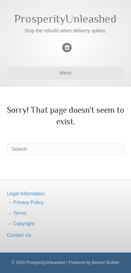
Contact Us (19, 235)
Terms (20, 213)
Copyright (23, 223)
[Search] (65, 149)
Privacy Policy (28, 202)
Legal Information (26, 193)
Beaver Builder (105, 262)
